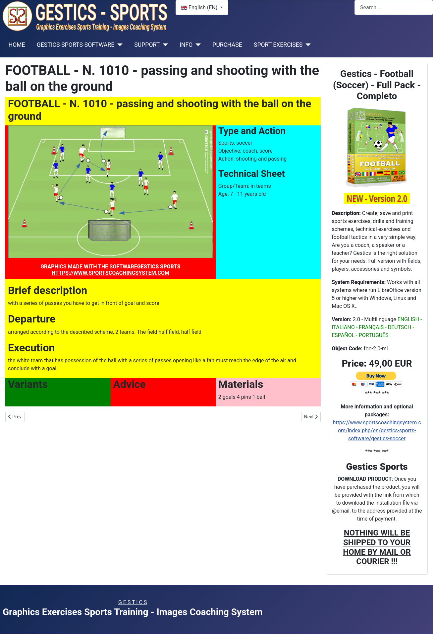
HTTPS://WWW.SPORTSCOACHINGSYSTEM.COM (110, 273)
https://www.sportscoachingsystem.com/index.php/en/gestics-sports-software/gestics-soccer (377, 430)
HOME (17, 44)
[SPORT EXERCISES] (306, 44)
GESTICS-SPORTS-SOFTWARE (76, 44)
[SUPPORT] (164, 44)
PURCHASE (227, 44)
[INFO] (196, 44)
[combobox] (393, 7)
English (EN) (200, 7)
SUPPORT (147, 44)
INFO (186, 44)
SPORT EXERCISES (278, 44)
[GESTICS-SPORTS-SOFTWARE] (118, 44)
